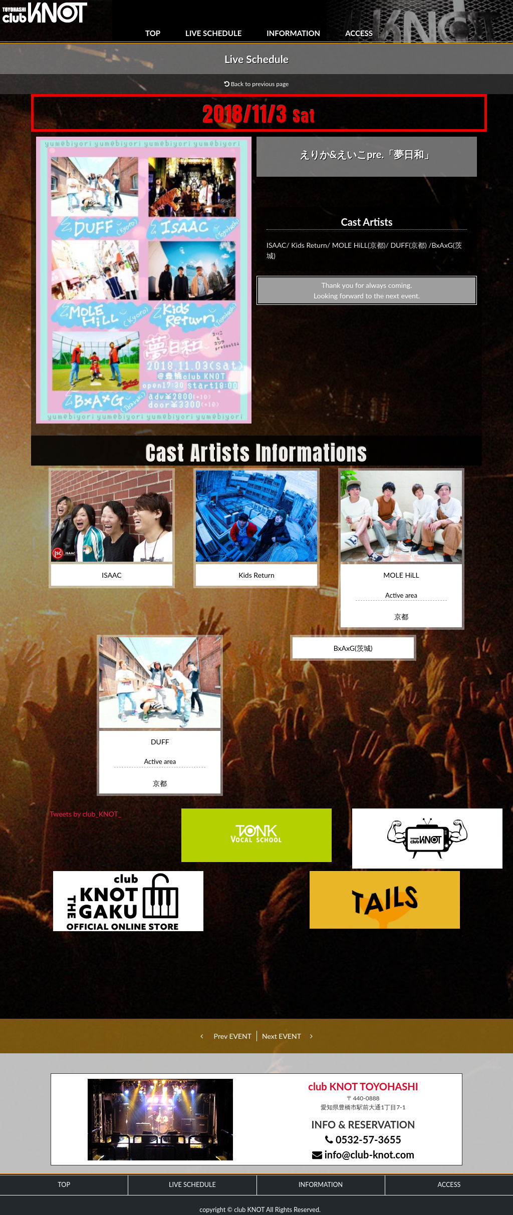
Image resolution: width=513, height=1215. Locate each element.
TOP (152, 33)
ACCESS (359, 33)
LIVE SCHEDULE (213, 33)
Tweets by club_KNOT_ (85, 813)
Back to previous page (256, 84)
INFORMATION (293, 33)
